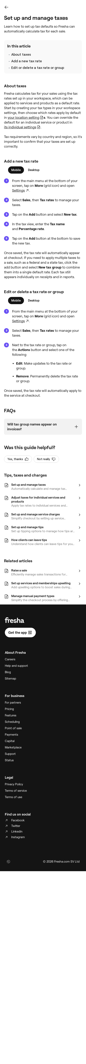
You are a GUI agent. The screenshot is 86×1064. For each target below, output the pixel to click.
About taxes (21, 54)
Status (9, 760)
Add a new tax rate (26, 61)
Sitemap (10, 678)
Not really (46, 459)
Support (10, 753)
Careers (10, 659)
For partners (13, 702)
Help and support (16, 665)
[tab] (16, 170)
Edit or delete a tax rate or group (37, 67)
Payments (11, 734)
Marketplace (13, 747)
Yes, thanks (18, 459)
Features (10, 715)
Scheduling (12, 721)
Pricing (9, 709)
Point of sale (13, 728)
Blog (8, 672)
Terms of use (13, 797)
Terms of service (16, 790)
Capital (10, 741)
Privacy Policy (14, 784)
